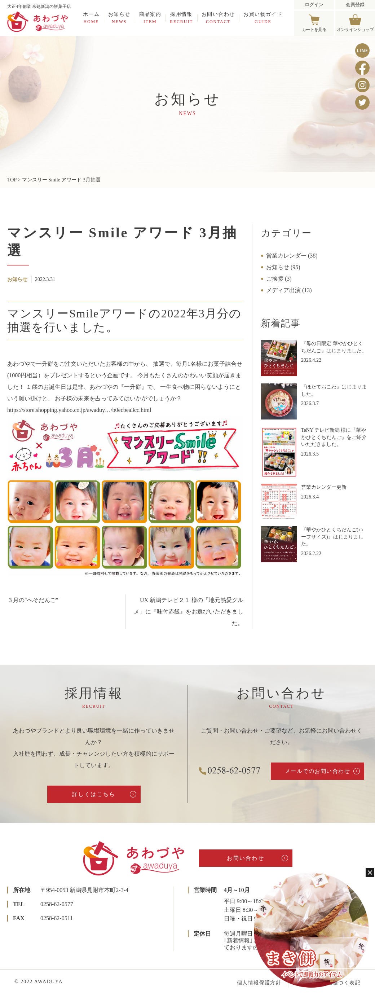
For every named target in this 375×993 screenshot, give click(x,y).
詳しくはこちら (94, 794)
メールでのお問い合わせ (317, 771)
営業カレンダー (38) (292, 255)
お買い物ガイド (262, 18)
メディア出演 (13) (289, 290)
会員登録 (355, 4)
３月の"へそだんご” (32, 600)
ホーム (91, 18)
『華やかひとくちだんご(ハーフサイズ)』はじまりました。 (332, 536)
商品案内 (150, 18)
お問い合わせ (218, 18)
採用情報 (181, 18)
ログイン (314, 4)
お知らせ (119, 18)
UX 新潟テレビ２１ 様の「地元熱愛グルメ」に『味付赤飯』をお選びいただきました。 (188, 611)
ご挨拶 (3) (279, 279)
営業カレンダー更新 (324, 487)
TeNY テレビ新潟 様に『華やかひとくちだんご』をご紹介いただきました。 (334, 437)
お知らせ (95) (283, 267)
